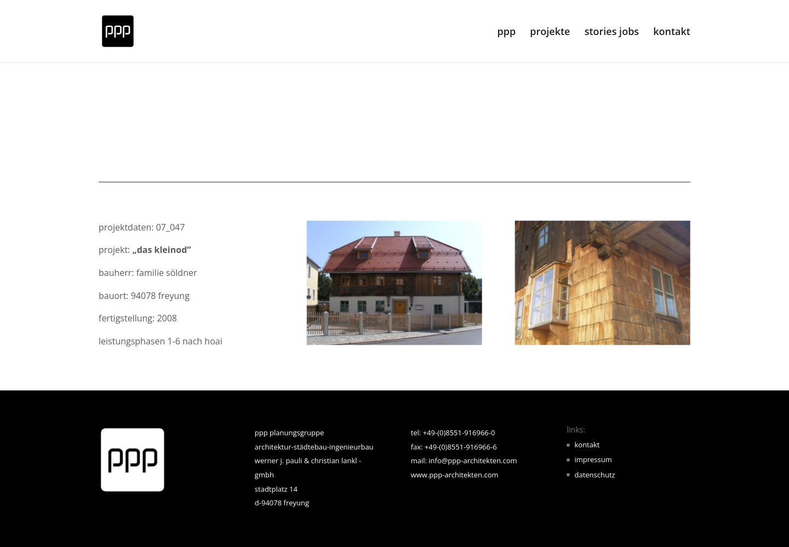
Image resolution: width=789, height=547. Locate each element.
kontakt (671, 32)
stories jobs (612, 32)
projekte (550, 32)
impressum (592, 459)
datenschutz (594, 475)
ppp (507, 32)
